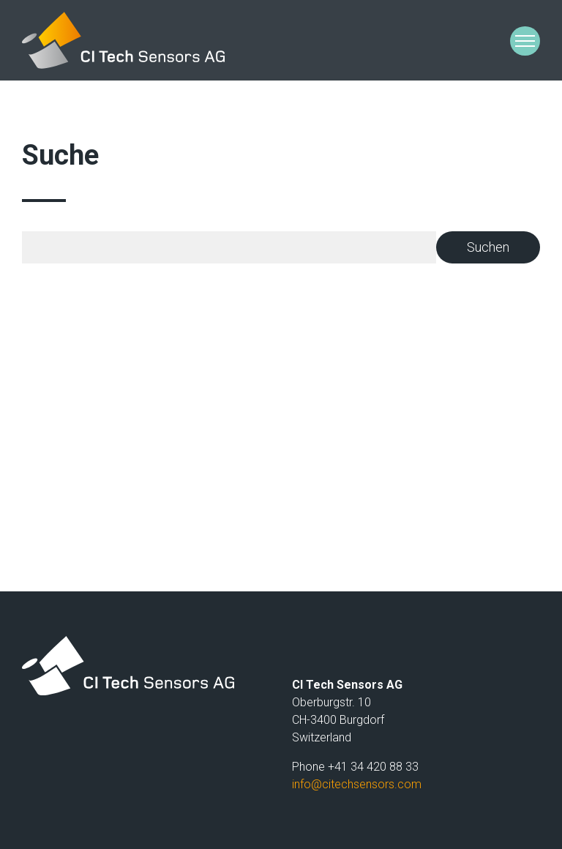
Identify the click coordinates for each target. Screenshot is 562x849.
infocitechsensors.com (357, 784)
